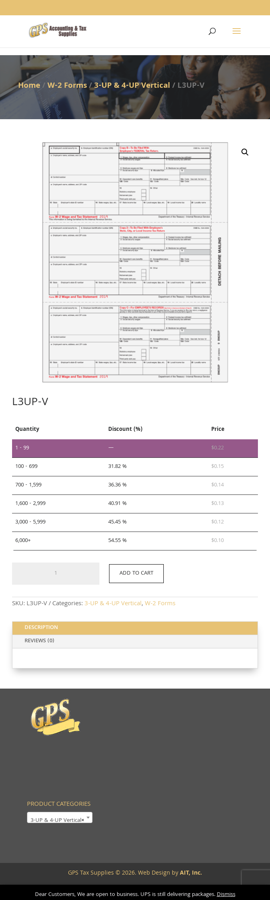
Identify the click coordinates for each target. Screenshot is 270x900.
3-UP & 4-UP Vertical (132, 86)
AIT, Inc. (190, 873)
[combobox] (60, 817)
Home (29, 86)
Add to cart (136, 573)
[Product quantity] (55, 574)
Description (41, 627)
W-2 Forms (67, 86)
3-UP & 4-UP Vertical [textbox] (57, 820)
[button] (245, 152)
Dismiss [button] (226, 894)
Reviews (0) (39, 641)
